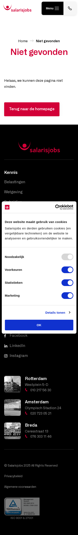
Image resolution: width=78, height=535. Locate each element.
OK (39, 325)
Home (23, 41)
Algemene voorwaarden (20, 486)
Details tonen (55, 312)
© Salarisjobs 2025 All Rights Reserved (31, 465)
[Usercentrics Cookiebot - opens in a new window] (55, 207)
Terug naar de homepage (31, 109)
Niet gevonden (48, 41)
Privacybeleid (13, 476)
